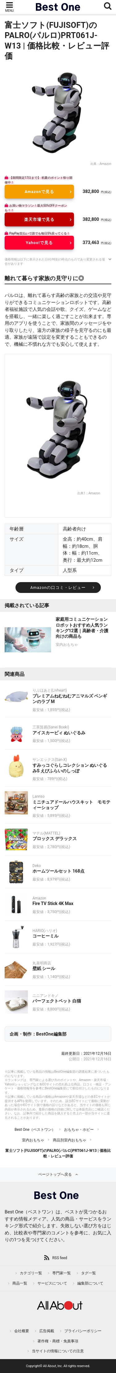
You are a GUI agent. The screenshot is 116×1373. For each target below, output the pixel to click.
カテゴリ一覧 (31, 1273)
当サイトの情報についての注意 (58, 1351)
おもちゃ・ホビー (79, 1129)
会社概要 (21, 1331)
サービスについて (52, 1283)
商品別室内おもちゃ (69, 1140)
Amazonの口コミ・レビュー (58, 587)
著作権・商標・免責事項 (57, 1341)
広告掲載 (46, 1331)
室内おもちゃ (33, 1140)
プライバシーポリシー (82, 1331)
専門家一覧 (61, 1273)
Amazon (105, 164)
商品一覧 (19, 1283)
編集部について (90, 1283)
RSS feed (59, 1258)
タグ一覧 (88, 1273)
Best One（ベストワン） (35, 1129)
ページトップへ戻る (55, 1174)
